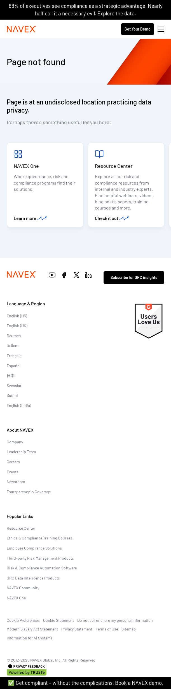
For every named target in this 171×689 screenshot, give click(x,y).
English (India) (19, 405)
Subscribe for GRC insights (134, 277)
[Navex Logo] (21, 29)
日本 (11, 375)
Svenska (14, 385)
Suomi (12, 395)
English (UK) (17, 325)
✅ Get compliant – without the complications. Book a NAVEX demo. (85, 682)
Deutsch (14, 335)
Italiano (13, 345)
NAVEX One (26, 166)
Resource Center (114, 166)
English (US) (17, 315)
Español (13, 365)
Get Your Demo (138, 29)
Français (14, 355)
